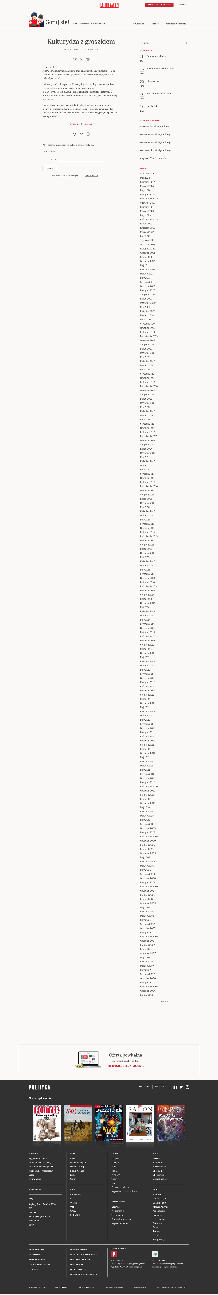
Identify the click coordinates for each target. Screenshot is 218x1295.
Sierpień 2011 (147, 746)
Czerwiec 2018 (147, 404)
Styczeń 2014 (147, 625)
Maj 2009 (145, 858)
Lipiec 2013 (146, 650)
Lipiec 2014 (146, 600)
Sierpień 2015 (147, 546)
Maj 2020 (145, 308)
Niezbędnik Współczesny (41, 1172)
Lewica (32, 1213)
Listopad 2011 (147, 733)
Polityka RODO (76, 1266)
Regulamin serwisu (78, 1251)
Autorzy (157, 1228)
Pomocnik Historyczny (40, 1163)
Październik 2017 (149, 437)
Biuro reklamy (35, 1256)
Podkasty (157, 1216)
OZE (72, 1208)
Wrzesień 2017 (147, 441)
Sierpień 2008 (147, 896)
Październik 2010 (149, 787)
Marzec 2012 (146, 716)
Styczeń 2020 (147, 325)
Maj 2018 (145, 408)
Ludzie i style (159, 1199)
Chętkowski (158, 1176)
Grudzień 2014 (147, 579)
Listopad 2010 (147, 783)
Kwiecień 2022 (147, 229)
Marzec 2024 (147, 187)
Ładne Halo (119, 1288)
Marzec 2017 (146, 466)
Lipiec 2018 (146, 400)
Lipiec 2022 (146, 224)
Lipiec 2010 (146, 800)
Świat (72, 1154)
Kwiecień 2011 (147, 762)
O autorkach (139, 25)
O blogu (155, 25)
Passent (156, 1159)
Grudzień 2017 (147, 429)
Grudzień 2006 (148, 979)
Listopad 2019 (147, 333)
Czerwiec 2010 (147, 804)
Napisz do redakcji (37, 1261)
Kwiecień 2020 (147, 312)
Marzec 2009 (147, 867)
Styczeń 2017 (147, 475)
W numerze (33, 1154)
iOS (112, 1262)
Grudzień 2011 (147, 729)
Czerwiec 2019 (147, 354)
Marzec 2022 (147, 233)
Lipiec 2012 (146, 700)
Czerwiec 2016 (147, 504)
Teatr (114, 1180)
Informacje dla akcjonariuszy (83, 1275)
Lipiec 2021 (146, 258)
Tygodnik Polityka (38, 1159)
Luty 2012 (145, 721)
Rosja (72, 1176)
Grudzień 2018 (147, 379)
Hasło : (54, 161)
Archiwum (158, 1224)
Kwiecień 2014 (147, 612)
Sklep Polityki (160, 1240)
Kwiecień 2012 (147, 712)
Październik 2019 (149, 337)
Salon (31, 1176)
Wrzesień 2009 (148, 842)
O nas (155, 1236)
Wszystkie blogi (160, 1180)
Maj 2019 (145, 358)
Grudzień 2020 (148, 287)
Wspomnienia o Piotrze (176, 25)
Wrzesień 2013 (147, 641)
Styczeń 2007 (147, 975)
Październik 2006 (149, 987)
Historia (157, 1195)
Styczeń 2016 (147, 525)
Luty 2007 (145, 971)
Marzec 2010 (147, 817)
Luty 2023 (145, 216)
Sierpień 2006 (147, 996)
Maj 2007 (145, 958)
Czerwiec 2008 (148, 904)
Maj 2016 (145, 508)
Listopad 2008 (147, 883)
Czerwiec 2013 (147, 654)
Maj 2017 (144, 458)
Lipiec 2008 (146, 900)
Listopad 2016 (147, 483)
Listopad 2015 (147, 533)
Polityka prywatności (80, 1261)
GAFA (73, 1212)
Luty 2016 (145, 521)
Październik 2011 (148, 737)
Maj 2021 (144, 266)
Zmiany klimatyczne (121, 1220)
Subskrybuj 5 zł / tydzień (159, 5)
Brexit (73, 1159)
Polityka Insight (61, 1288)
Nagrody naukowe (120, 1224)
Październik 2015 (149, 537)
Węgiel (73, 1203)
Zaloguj (182, 5)
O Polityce (33, 1271)
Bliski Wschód (77, 1172)
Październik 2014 (149, 587)
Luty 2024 (145, 191)
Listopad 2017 (147, 433)
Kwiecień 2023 (147, 208)
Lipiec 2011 (146, 750)
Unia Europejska (78, 1163)
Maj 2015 (144, 558)
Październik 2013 (149, 637)
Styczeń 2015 (147, 575)
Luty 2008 (145, 921)
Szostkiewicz (159, 1168)
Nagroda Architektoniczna (124, 1192)
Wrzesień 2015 (147, 541)
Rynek (72, 1191)
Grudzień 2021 (147, 245)
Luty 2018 (145, 420)
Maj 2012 (144, 708)
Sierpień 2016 (147, 495)
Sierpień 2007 (147, 946)
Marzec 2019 (146, 366)
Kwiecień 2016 (147, 512)
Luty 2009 (145, 871)
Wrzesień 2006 (148, 992)
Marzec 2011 (146, 766)
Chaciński (158, 1172)
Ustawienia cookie (78, 1271)
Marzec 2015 (146, 566)
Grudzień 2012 (147, 679)
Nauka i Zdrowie (119, 1203)
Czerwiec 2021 (147, 262)
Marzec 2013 (146, 666)
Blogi (155, 1154)
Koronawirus (35, 1191)
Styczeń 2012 (147, 725)
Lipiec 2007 (146, 950)
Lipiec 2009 (146, 850)
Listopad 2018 (147, 383)
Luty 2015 (145, 571)
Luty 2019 (145, 370)
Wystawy (116, 1176)
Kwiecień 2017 (147, 462)
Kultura (115, 1154)
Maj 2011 (144, 758)
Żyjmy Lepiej (35, 1180)
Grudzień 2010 (147, 779)
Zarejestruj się (91, 177)
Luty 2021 (145, 279)
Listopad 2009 (147, 833)
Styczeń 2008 (147, 925)
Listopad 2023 (147, 195)
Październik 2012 (149, 687)
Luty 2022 (145, 237)
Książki (115, 1159)
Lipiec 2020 (146, 300)
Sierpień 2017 (147, 445)
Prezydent (34, 1221)
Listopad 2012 (147, 683)
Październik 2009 (149, 837)
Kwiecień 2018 (147, 412)
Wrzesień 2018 (147, 391)
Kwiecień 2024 (147, 183)
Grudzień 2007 (148, 929)
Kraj (31, 1200)
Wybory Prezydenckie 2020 (42, 1205)
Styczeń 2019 (147, 375)
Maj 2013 (145, 658)
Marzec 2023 (147, 212)
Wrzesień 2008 (148, 892)
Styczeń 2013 (147, 675)
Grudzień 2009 (148, 829)
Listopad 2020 (147, 291)
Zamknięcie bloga (160, 127)
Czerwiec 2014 (147, 604)
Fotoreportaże (160, 1220)
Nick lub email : (50, 153)
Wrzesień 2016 (147, 491)
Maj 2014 (144, 608)
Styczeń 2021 (147, 283)
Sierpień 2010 (147, 796)
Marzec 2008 (147, 917)
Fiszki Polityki (158, 1262)
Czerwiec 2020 (148, 304)
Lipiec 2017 (146, 450)
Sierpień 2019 (147, 345)
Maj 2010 (145, 808)
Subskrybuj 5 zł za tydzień (124, 1067)
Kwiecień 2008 (148, 912)
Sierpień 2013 (147, 646)
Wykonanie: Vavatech (140, 1288)
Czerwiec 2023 (148, 204)
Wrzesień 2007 (148, 942)
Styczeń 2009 (147, 875)
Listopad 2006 (147, 983)
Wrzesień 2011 (147, 741)
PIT (72, 1199)
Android (119, 1262)
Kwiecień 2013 (147, 662)
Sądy (31, 1226)
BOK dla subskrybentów (39, 1266)
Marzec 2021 (146, 275)
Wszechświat (118, 1212)
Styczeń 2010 (147, 825)
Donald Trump (77, 1168)
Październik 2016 (149, 487)
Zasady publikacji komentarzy (83, 1256)
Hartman (157, 1163)
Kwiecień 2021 (147, 270)
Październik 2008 (149, 887)
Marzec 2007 (147, 967)
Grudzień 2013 (147, 629)
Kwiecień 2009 (148, 862)
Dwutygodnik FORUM (37, 1288)
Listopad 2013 (147, 633)
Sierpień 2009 (147, 846)
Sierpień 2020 (147, 295)
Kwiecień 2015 (147, 562)
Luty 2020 (145, 320)
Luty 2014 (145, 621)
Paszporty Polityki (121, 1188)
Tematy (156, 1232)
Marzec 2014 (146, 616)
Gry (113, 1184)
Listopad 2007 (147, 933)
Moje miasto (159, 1212)
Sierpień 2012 (147, 696)
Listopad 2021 (147, 249)
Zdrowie (116, 1208)
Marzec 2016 (146, 516)
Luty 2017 (145, 470)
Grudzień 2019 (147, 329)
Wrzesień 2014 (147, 591)
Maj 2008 (145, 908)
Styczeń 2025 (147, 174)
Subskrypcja (161, 1088)
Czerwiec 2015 (147, 554)
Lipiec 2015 (146, 550)
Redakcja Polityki (36, 1251)
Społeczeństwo (160, 1203)
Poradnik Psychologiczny (41, 1168)
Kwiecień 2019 (147, 362)
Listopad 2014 (147, 583)
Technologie (117, 1216)
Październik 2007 (149, 937)
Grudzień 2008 (148, 879)
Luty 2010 (145, 821)
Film (114, 1168)
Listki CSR (75, 1216)
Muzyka (115, 1163)
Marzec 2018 (146, 416)
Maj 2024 (145, 179)
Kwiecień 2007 (147, 962)
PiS (30, 1209)
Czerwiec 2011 (147, 754)
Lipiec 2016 (146, 500)
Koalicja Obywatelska (39, 1217)
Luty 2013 (145, 671)
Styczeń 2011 (147, 775)
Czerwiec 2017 (147, 454)
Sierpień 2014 (147, 596)
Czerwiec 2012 (147, 704)
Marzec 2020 (147, 316)
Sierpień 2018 (147, 395)
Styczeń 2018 (147, 425)
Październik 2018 (149, 387)
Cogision (112, 1288)
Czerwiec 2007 (148, 954)
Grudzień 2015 (147, 529)
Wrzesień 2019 (147, 341)
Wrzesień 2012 (147, 691)
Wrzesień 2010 (147, 792)
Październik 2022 (149, 220)
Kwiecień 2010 (147, 812)
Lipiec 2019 (146, 350)
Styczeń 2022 (147, 241)
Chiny (73, 1180)
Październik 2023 (149, 199)
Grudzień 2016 (147, 479)
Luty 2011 (145, 771)
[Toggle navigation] (33, 5)
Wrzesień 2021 (147, 254)
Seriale (115, 1172)
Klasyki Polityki (160, 1208)
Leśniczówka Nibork (86, 1288)
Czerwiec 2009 (148, 854)
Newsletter (144, 1088)
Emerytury (75, 1195)
